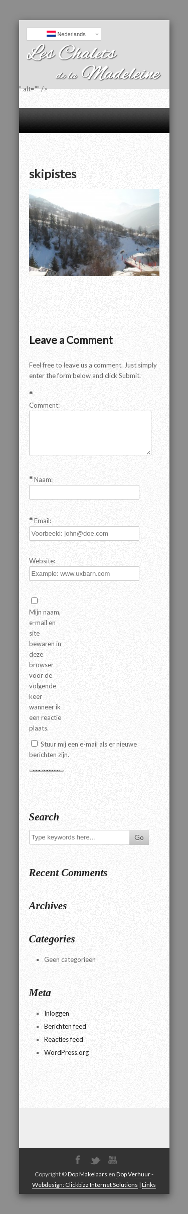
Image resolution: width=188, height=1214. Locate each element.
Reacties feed (63, 1039)
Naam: (43, 479)
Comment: (44, 405)
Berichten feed (65, 1026)
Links (149, 1184)
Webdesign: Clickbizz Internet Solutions (85, 1184)
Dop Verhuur (133, 1174)
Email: (42, 521)
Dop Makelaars (87, 1174)
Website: (42, 561)
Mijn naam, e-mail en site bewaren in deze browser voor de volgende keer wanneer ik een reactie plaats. (45, 670)
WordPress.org (66, 1052)
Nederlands (66, 34)
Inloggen (56, 1013)
